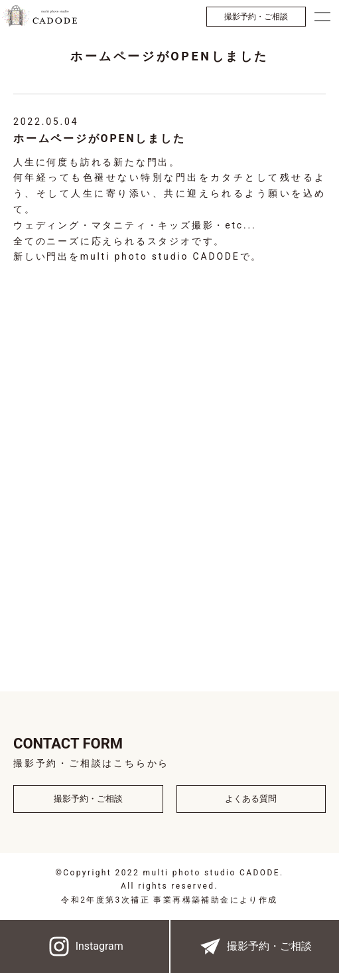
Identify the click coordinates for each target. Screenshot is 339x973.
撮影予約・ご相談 (256, 16)
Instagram (84, 946)
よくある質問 (251, 799)
